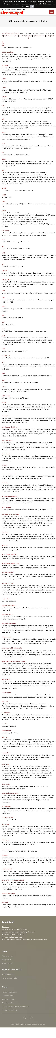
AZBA (4, 402)
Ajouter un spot (7, 963)
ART (3, 298)
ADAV (4, 88)
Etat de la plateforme (9, 992)
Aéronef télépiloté (8, 893)
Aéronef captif (7, 869)
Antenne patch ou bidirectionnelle (14, 661)
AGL (3, 152)
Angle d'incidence (8, 599)
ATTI (3, 362)
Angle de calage (7, 614)
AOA (3, 240)
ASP (3, 322)
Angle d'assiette (7, 572)
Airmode (5, 483)
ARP (3, 291)
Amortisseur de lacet (9, 554)
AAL (3, 45)
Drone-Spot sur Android (10, 978)
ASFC (3, 306)
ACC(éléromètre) (8, 52)
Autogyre (5, 737)
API (3, 246)
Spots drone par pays (9, 1010)
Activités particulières (9, 427)
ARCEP (4, 271)
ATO (3, 349)
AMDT (4, 195)
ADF (3, 106)
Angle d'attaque (7, 583)
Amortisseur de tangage (10, 563)
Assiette (4, 724)
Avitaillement (6, 806)
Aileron (4, 465)
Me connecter (6, 960)
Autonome (5, 764)
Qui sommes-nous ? (8, 999)
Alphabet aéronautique (10, 514)
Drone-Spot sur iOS (8, 974)
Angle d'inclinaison (8, 606)
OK (32, 6)
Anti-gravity (6, 679)
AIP (3, 170)
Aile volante (6, 454)
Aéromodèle (6, 849)
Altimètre (5, 532)
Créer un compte (7, 956)
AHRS (4, 159)
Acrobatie (5, 416)
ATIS (3, 335)
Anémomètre (6, 693)
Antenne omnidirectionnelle (12, 648)
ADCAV (4, 97)
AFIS (3, 144)
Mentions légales (7, 1003)
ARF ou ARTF (6, 280)
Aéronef (4, 855)
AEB (3, 119)
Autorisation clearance (10, 793)
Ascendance (6, 713)
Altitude (4, 545)
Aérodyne (5, 840)
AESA (3, 132)
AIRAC (4, 188)
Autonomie (6, 784)
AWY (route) (6, 396)
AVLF (3, 387)
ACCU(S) (5, 65)
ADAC (4, 79)
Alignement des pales (9, 496)
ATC (3, 329)
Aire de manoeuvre (8, 474)
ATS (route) (6, 356)
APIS (3, 253)
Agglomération (7, 440)
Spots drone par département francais (15, 1006)
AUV (3, 373)
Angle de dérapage (9, 623)
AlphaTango (6, 507)
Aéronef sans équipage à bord (13, 880)
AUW (3, 380)
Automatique (6, 753)
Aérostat (5, 902)
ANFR (4, 210)
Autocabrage (6, 730)
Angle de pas (6, 637)
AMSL (4, 202)
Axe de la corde (7, 818)
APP (3, 264)
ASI (3, 315)
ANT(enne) (5, 231)
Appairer (5, 701)
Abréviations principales (10, 33)
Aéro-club (5, 824)
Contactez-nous (7, 996)
